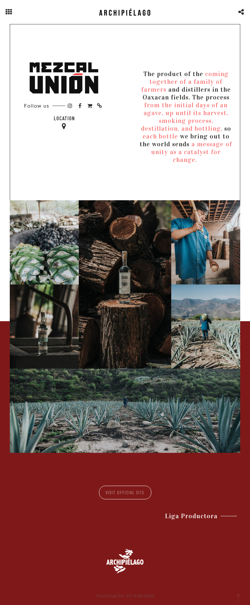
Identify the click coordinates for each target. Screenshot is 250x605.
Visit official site (125, 492)
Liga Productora (191, 516)
